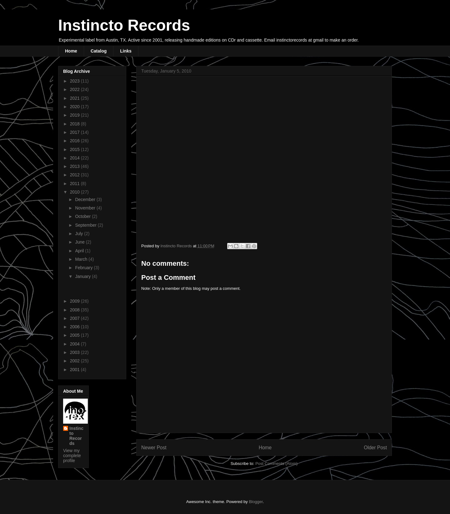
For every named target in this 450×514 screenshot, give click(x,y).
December (85, 199)
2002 (75, 360)
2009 (75, 301)
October (83, 216)
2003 (75, 352)
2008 (75, 309)
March (81, 259)
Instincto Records (124, 25)
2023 (75, 80)
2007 (75, 318)
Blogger (255, 501)
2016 (75, 140)
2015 (75, 149)
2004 (75, 343)
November (85, 207)
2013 (75, 166)
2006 (75, 326)
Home (71, 50)
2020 (75, 106)
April (80, 250)
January (83, 276)
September (86, 225)
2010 (75, 191)
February (84, 267)
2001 (75, 369)
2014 (75, 157)
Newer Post (154, 447)
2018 (75, 123)
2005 (75, 335)
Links (126, 50)
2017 (75, 132)
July (79, 233)
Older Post (375, 447)
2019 (75, 115)
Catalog (99, 50)
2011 (75, 183)
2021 (75, 98)
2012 (75, 174)
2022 (75, 89)
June (80, 241)
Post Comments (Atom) (276, 463)
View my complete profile (72, 455)
